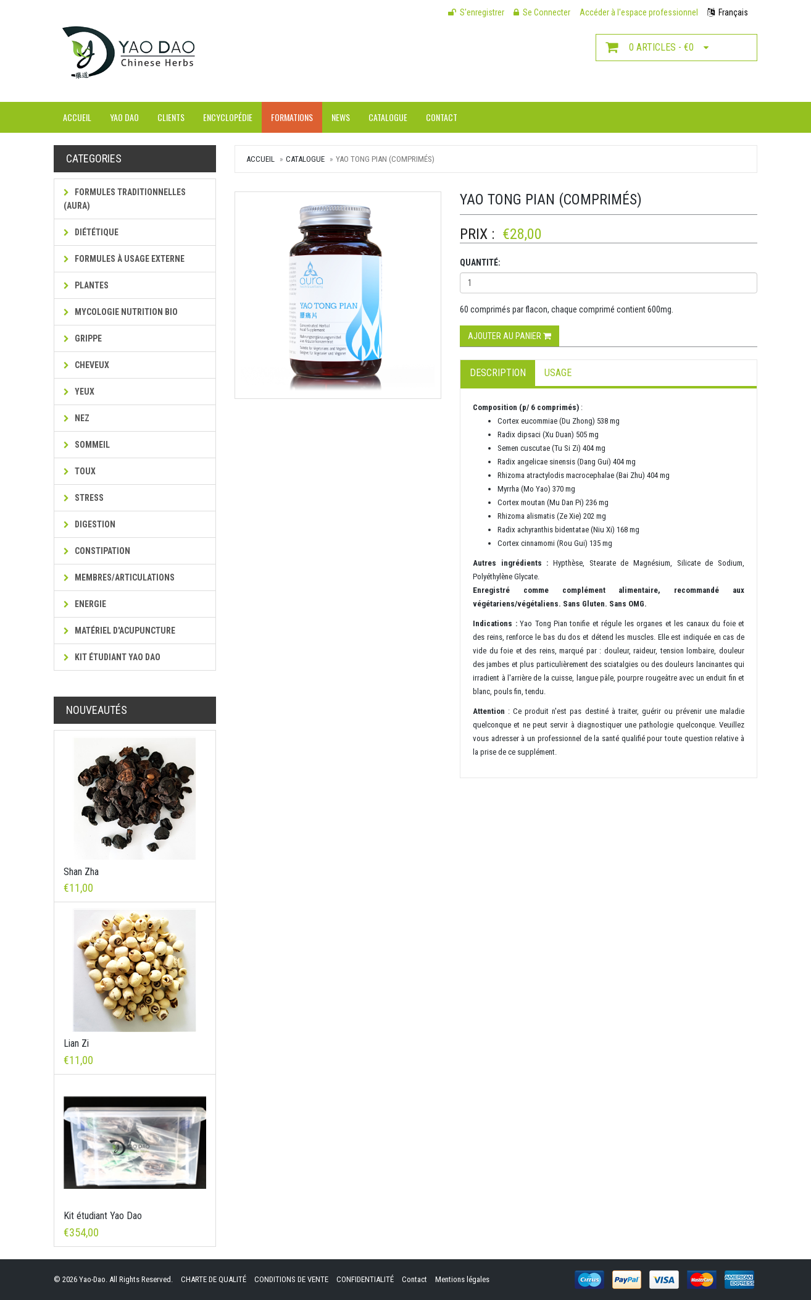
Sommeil (87, 445)
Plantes (86, 285)
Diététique (91, 232)
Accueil (77, 117)
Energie (85, 604)
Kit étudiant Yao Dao (112, 657)
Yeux (79, 391)
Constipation (97, 551)
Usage (558, 373)
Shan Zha (81, 872)
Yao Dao (124, 117)
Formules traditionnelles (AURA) (125, 199)
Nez (76, 418)
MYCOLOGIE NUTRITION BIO (121, 312)
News (340, 117)
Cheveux (86, 365)
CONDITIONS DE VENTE (291, 1279)
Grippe (83, 338)
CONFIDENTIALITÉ (365, 1279)
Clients (171, 117)
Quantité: (480, 262)
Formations (292, 117)
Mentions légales (462, 1279)
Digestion (89, 524)
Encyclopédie (227, 117)
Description (498, 373)
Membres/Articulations (119, 577)
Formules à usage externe (124, 259)
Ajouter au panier (509, 336)
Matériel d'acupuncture (119, 630)
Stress (84, 498)
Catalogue (387, 117)
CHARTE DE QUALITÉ (213, 1279)
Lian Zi (76, 1043)
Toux (80, 471)
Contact (441, 117)
